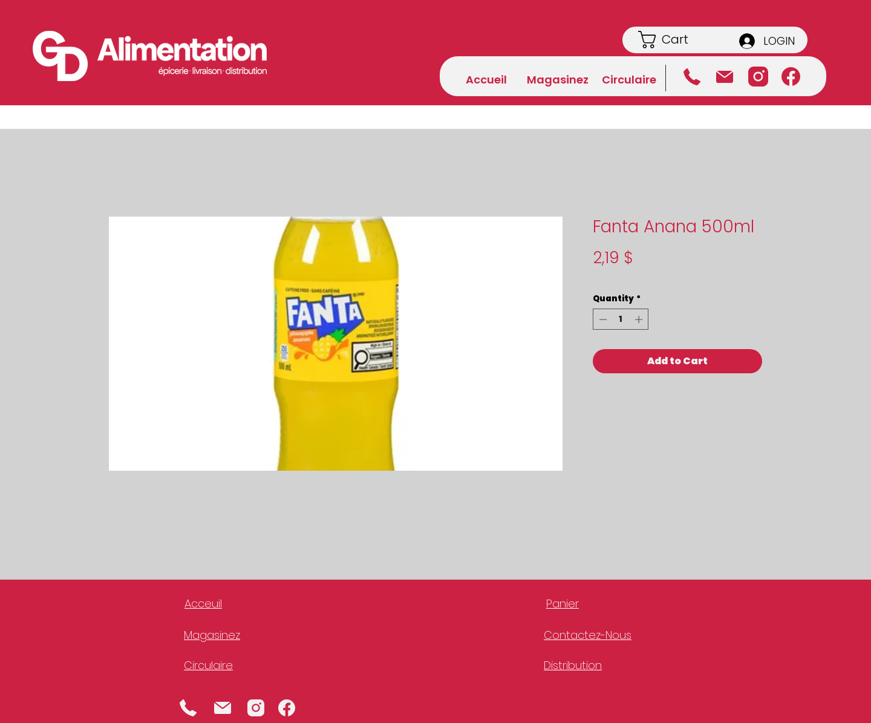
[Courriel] (724, 77)
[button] (678, 39)
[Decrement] (602, 319)
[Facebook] (791, 76)
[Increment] (640, 319)
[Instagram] (758, 76)
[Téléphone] (692, 77)
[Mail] (222, 707)
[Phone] (188, 707)
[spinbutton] (621, 319)
